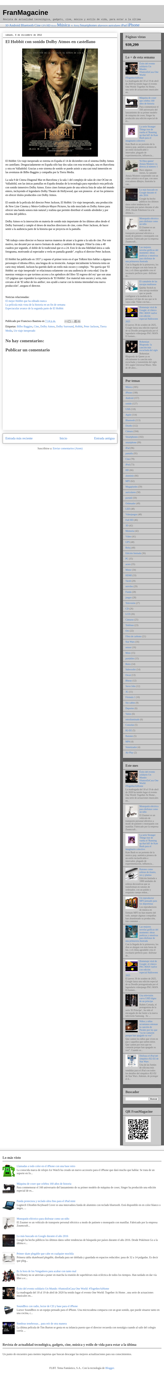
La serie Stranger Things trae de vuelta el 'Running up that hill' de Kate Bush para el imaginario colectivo (141, 133)
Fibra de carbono (133, 636)
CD (127, 608)
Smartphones (88, 25)
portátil (128, 498)
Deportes (129, 708)
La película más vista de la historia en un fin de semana (35, 304)
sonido (128, 403)
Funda (128, 592)
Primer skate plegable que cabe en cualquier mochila (45, 1253)
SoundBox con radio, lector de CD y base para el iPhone (47, 1306)
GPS (43, 25)
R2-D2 (128, 730)
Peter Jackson (91, 326)
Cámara (129, 431)
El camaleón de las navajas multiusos (148, 283)
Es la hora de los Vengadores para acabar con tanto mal (46, 1271)
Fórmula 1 (130, 697)
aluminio (129, 475)
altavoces (103, 25)
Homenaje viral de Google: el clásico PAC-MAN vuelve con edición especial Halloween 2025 (141, 314)
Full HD (129, 520)
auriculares (114, 25)
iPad (124, 25)
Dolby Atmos (47, 326)
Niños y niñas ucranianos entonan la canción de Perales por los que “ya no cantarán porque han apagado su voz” (141, 1028)
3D (7, 25)
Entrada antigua (104, 438)
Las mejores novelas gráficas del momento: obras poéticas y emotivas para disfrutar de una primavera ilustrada (141, 254)
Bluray (128, 680)
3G (126, 692)
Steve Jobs (130, 686)
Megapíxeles (131, 486)
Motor (53, 25)
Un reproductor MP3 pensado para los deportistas (148, 901)
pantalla (129, 453)
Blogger (109, 1368)
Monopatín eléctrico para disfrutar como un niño (149, 221)
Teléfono (129, 625)
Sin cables (130, 703)
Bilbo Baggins (24, 326)
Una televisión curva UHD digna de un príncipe (147, 998)
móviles (129, 586)
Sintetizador (131, 747)
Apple (128, 415)
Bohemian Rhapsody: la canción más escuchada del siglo (148, 346)
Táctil (128, 581)
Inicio (63, 438)
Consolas (129, 725)
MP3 (127, 481)
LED (127, 509)
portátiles (129, 658)
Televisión (130, 603)
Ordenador (130, 503)
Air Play (129, 752)
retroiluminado (132, 719)
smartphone (130, 442)
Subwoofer (130, 669)
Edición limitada (133, 553)
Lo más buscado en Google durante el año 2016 (148, 193)
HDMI (128, 575)
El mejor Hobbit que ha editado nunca (25, 300)
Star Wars (130, 642)
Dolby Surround (65, 326)
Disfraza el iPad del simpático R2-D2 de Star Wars (149, 1059)
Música (63, 24)
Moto (128, 653)
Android (14, 25)
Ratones (129, 736)
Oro (127, 631)
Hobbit (79, 326)
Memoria (129, 531)
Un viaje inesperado (24, 330)
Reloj (76, 25)
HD (48, 25)
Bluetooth (27, 25)
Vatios (128, 714)
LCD (127, 614)
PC (72, 25)
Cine (37, 25)
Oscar (128, 675)
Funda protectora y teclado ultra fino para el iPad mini (46, 1201)
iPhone (133, 24)
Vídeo (128, 536)
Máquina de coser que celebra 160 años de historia (147, 101)
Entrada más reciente (19, 438)
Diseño (128, 425)
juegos (128, 597)
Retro (128, 664)
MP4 (127, 741)
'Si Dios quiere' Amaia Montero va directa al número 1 (148, 164)
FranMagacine (25, 12)
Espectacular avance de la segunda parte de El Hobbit (34, 308)
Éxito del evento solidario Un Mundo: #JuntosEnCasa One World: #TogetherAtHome (141, 70)
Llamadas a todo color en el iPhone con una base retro (46, 1166)
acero (128, 564)
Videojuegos (131, 514)
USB (127, 409)
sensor (128, 647)
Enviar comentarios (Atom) (68, 448)
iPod (127, 464)
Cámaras (129, 619)
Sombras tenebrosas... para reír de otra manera (42, 1323)
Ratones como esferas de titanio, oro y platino (147, 872)
